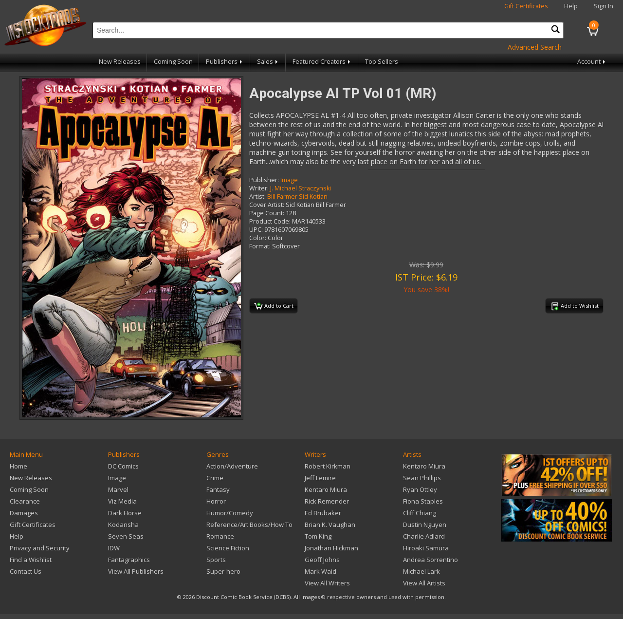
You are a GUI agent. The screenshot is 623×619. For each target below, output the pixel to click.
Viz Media (122, 501)
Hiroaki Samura (426, 548)
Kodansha (123, 524)
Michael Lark (421, 571)
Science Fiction (227, 548)
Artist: (257, 196)
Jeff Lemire (320, 477)
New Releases (120, 61)
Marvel (118, 489)
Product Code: (270, 221)
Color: (257, 238)
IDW (114, 548)
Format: (260, 246)
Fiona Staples (423, 501)
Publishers (225, 61)
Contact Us (25, 571)
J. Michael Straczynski (300, 188)
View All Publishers (136, 571)
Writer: (259, 188)
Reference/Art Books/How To (249, 524)
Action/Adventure (232, 466)
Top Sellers (381, 61)
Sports (216, 559)
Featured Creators (322, 61)
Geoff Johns (322, 559)
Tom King (318, 536)
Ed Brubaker (323, 512)
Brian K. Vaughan (330, 524)
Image (289, 180)
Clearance (25, 501)
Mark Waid (320, 571)
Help (571, 6)
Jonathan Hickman (331, 548)
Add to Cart (273, 306)
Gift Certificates (526, 6)
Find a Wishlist (31, 559)
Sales (268, 61)
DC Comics (123, 466)
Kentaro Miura (326, 489)
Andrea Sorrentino (430, 559)
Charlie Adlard (424, 536)
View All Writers (327, 583)
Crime (214, 477)
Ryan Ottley (420, 489)
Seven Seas (126, 536)
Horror (216, 501)
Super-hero (223, 571)
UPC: (256, 229)
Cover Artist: (266, 205)
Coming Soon (173, 61)
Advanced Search (535, 47)
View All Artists (424, 583)
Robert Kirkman (327, 466)
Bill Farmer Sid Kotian (297, 196)
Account (592, 61)
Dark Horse (125, 512)
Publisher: (264, 180)
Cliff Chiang (419, 512)
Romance (220, 536)
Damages (24, 512)
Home (18, 466)
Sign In (603, 6)
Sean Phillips (422, 477)
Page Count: (266, 213)
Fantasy (218, 489)
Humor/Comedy (229, 512)
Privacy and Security (40, 548)
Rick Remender (327, 501)
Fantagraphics (129, 559)
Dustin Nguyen (424, 524)
